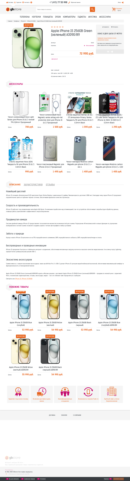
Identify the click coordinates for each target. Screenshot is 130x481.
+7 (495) (58, 2)
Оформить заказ (118, 479)
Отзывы (50, 185)
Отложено (43, 479)
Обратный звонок (75, 2)
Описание (15, 185)
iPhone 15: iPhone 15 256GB (23, 279)
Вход (119, 2)
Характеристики (33, 185)
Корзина (106, 479)
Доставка (10, 2)
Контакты (27, 2)
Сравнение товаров (29, 479)
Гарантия (18, 2)
